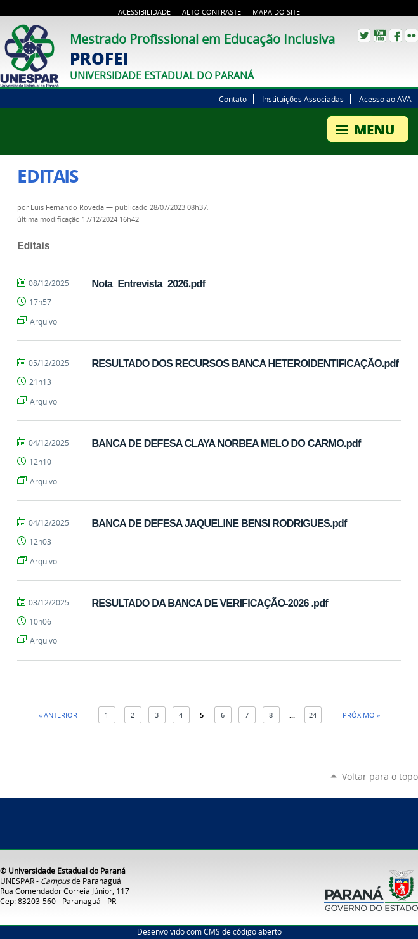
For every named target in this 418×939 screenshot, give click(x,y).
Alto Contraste (211, 12)
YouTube (380, 35)
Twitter (364, 35)
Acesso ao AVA (385, 99)
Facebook (395, 35)
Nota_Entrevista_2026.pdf (148, 283)
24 (313, 715)
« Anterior (58, 715)
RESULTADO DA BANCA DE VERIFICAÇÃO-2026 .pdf (209, 603)
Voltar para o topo (380, 776)
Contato (233, 99)
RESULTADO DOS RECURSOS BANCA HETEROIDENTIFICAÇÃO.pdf (244, 363)
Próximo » (361, 715)
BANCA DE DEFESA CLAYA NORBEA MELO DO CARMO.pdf (225, 443)
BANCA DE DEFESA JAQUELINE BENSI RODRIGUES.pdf (218, 523)
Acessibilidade (144, 12)
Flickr (411, 35)
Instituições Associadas (303, 99)
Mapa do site (276, 12)
